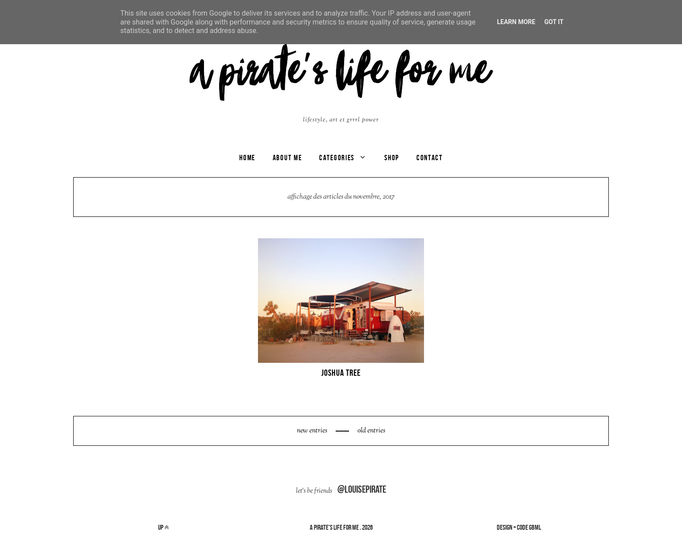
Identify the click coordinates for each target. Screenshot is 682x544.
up (163, 527)
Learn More (516, 21)
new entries (313, 431)
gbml (535, 527)
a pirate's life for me (334, 527)
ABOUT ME (287, 158)
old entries (370, 431)
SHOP (391, 158)
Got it (553, 21)
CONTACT (429, 158)
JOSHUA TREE (341, 373)
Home (247, 158)
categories (336, 158)
